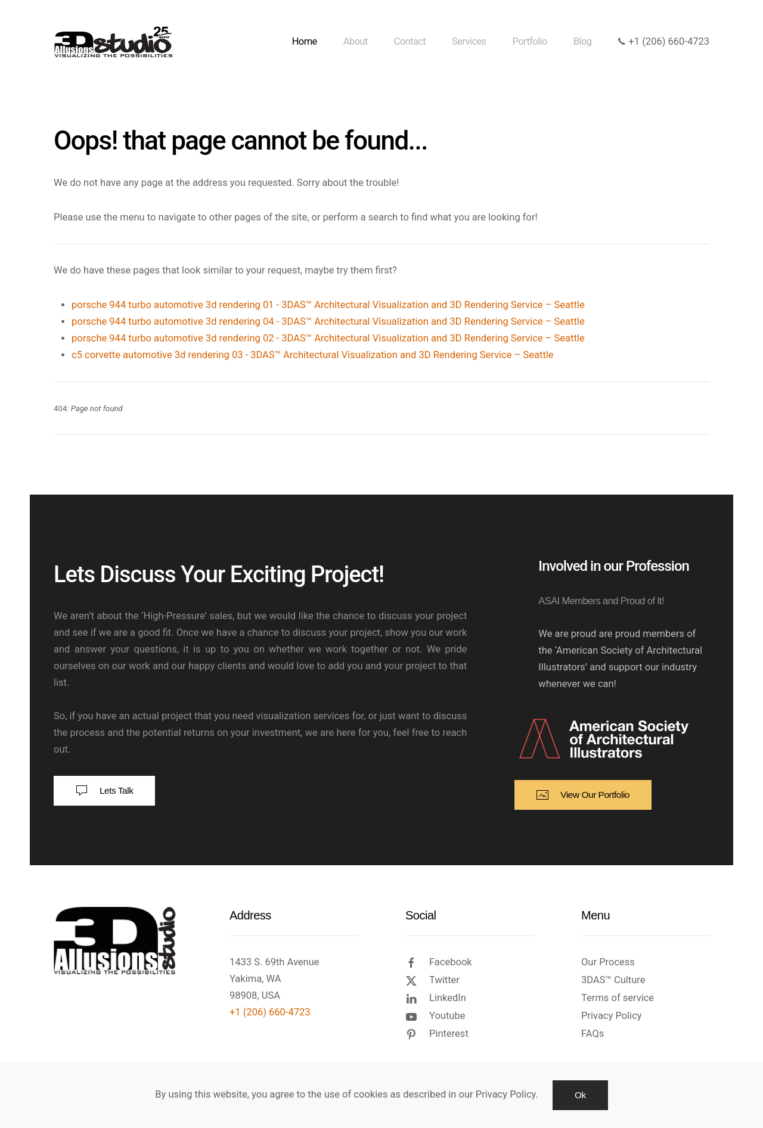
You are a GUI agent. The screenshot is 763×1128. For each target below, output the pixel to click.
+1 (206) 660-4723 (663, 41)
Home (304, 41)
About (355, 41)
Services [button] (469, 41)
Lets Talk (104, 791)
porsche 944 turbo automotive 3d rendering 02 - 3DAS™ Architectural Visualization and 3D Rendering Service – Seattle (328, 338)
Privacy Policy (611, 1015)
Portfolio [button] (530, 41)
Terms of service (617, 997)
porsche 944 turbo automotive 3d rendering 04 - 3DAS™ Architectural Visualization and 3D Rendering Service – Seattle (328, 321)
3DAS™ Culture (613, 980)
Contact (410, 41)
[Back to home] (115, 42)
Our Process (608, 962)
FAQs (592, 1033)
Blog (582, 41)
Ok (580, 1095)
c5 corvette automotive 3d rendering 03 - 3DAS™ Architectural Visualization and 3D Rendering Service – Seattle (313, 355)
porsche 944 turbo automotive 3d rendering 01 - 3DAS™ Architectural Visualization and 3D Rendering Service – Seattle (328, 304)
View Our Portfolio (582, 795)
